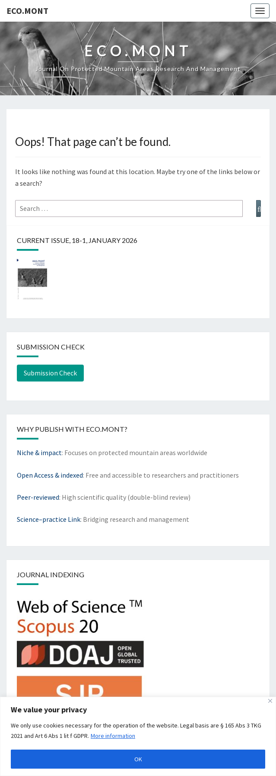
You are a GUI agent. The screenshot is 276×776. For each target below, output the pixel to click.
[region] (138, 736)
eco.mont (27, 10)
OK (138, 759)
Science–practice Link (48, 519)
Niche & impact (39, 452)
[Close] (270, 701)
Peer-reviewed (38, 497)
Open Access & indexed (50, 475)
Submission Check (50, 373)
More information (113, 736)
